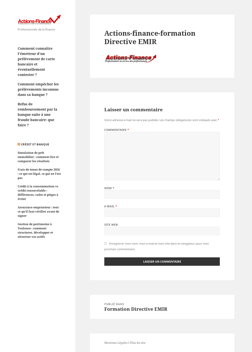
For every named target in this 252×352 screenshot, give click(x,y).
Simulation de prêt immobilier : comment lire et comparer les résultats (38, 157)
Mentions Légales (116, 343)
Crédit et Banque (35, 144)
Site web (111, 225)
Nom (109, 188)
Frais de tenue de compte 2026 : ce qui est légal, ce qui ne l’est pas (39, 174)
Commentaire (116, 130)
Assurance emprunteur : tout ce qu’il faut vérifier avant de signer (38, 211)
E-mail (110, 206)
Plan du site (138, 343)
